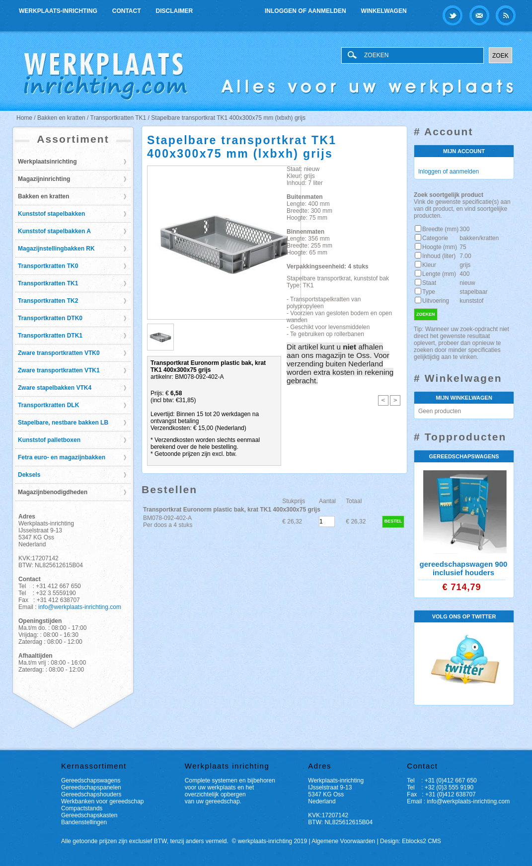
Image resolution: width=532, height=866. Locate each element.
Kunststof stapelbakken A (54, 231)
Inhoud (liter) (439, 256)
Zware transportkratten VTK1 (59, 370)
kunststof (471, 300)
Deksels (29, 474)
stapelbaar (473, 291)
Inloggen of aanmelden (305, 10)
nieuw (467, 282)
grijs (464, 264)
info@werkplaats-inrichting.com (79, 607)
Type (428, 291)
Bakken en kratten (43, 196)
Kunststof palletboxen (49, 439)
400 (464, 273)
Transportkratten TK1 (48, 283)
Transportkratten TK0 (48, 265)
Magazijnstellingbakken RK (56, 248)
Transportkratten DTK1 (50, 335)
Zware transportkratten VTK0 (59, 352)
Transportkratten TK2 (48, 300)
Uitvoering (435, 300)
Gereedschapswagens (90, 780)
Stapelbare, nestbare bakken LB (63, 422)
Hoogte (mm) (439, 247)
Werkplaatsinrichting (47, 161)
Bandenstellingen (84, 822)
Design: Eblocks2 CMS (410, 841)
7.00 (465, 256)
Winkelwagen (384, 10)
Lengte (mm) (439, 273)
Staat (429, 282)
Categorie (435, 238)
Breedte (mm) (440, 229)
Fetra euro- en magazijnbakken (61, 457)
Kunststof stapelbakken (51, 213)
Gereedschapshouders (91, 794)
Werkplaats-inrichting (58, 10)
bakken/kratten (479, 238)
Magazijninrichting (44, 178)
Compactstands (81, 808)
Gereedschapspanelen (91, 787)
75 (462, 247)
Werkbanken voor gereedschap (102, 801)
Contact (126, 10)
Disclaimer (174, 10)
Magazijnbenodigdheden (52, 492)
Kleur (429, 264)
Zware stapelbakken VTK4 (54, 387)
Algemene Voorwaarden (343, 841)
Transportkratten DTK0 (50, 318)
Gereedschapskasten (89, 815)
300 (464, 229)
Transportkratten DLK (48, 405)
